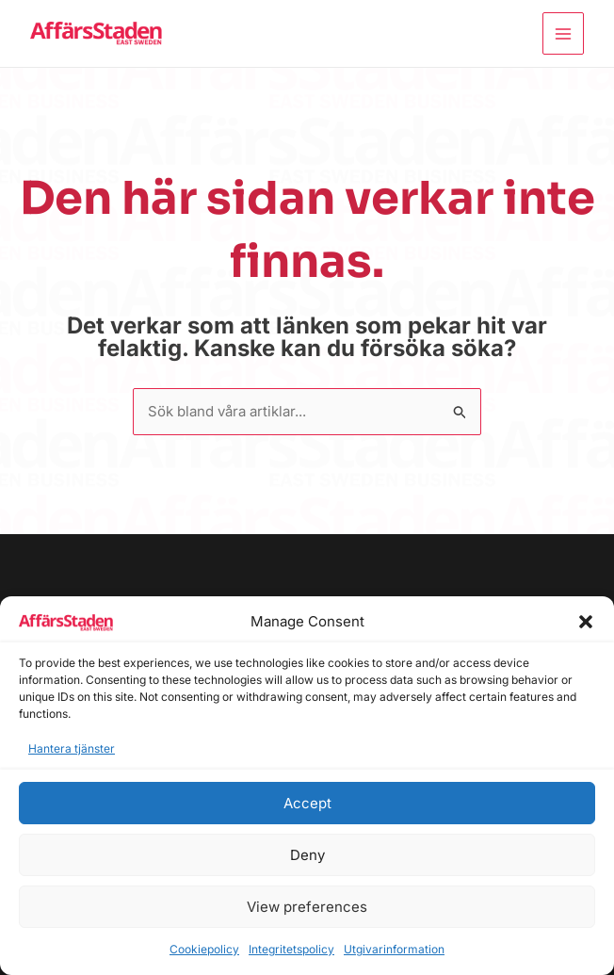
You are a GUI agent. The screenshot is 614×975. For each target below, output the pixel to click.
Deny (307, 855)
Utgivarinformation (394, 949)
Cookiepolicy (204, 949)
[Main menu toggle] (563, 33)
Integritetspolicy (291, 949)
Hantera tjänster (71, 748)
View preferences (307, 907)
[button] (585, 621)
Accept (307, 803)
